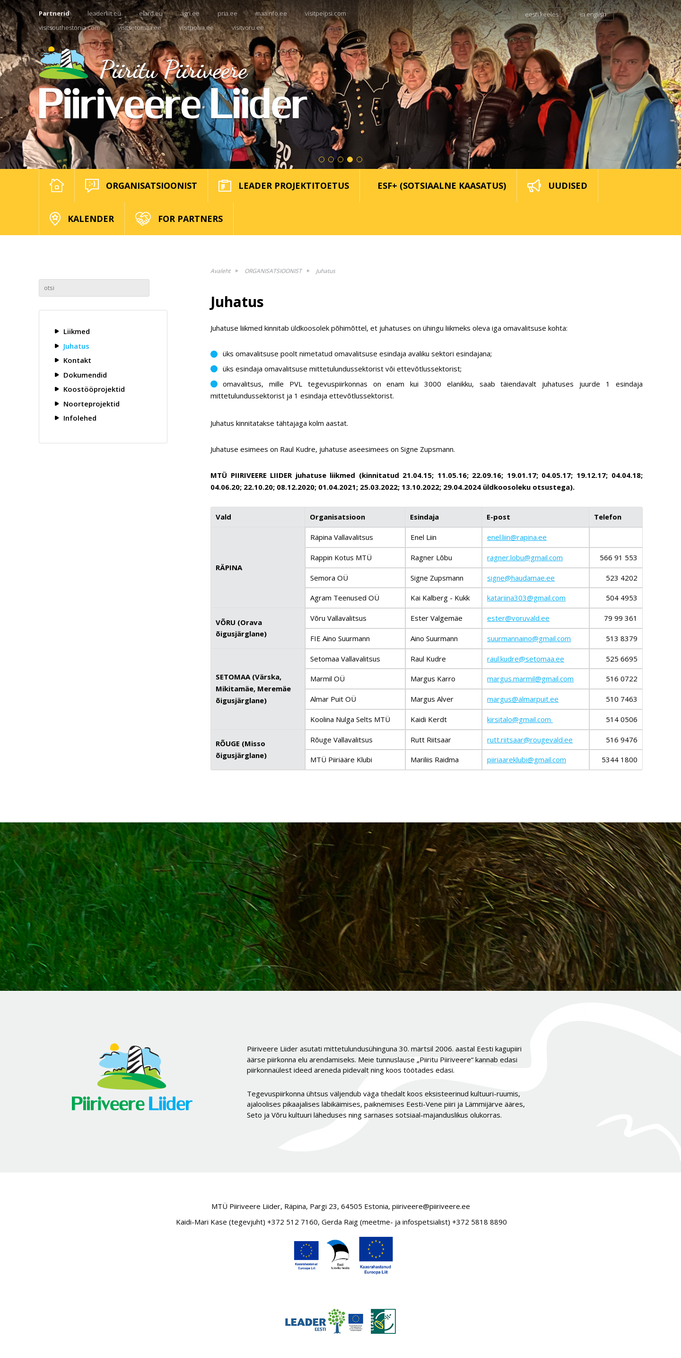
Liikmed (76, 331)
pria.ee (227, 13)
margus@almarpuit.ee (523, 699)
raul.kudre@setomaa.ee (525, 658)
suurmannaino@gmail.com (529, 638)
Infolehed (79, 418)
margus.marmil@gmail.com (530, 678)
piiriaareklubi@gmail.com (526, 759)
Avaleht (220, 271)
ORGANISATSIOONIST (273, 271)
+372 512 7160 (292, 1221)
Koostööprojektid (94, 389)
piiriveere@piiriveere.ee (431, 1206)
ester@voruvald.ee (518, 618)
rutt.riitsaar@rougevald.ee (530, 739)
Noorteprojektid (91, 403)
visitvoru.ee (248, 27)
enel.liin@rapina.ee (517, 537)
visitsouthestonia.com (69, 27)
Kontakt (77, 360)
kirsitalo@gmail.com (520, 719)
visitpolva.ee (196, 27)
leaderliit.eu (104, 13)
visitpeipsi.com (325, 13)
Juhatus (76, 346)
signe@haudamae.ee (521, 577)
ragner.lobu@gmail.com (525, 557)
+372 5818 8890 (479, 1221)
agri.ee (190, 13)
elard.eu (151, 13)
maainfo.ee (271, 13)
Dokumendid (85, 374)
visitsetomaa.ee (139, 27)
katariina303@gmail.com (526, 597)
